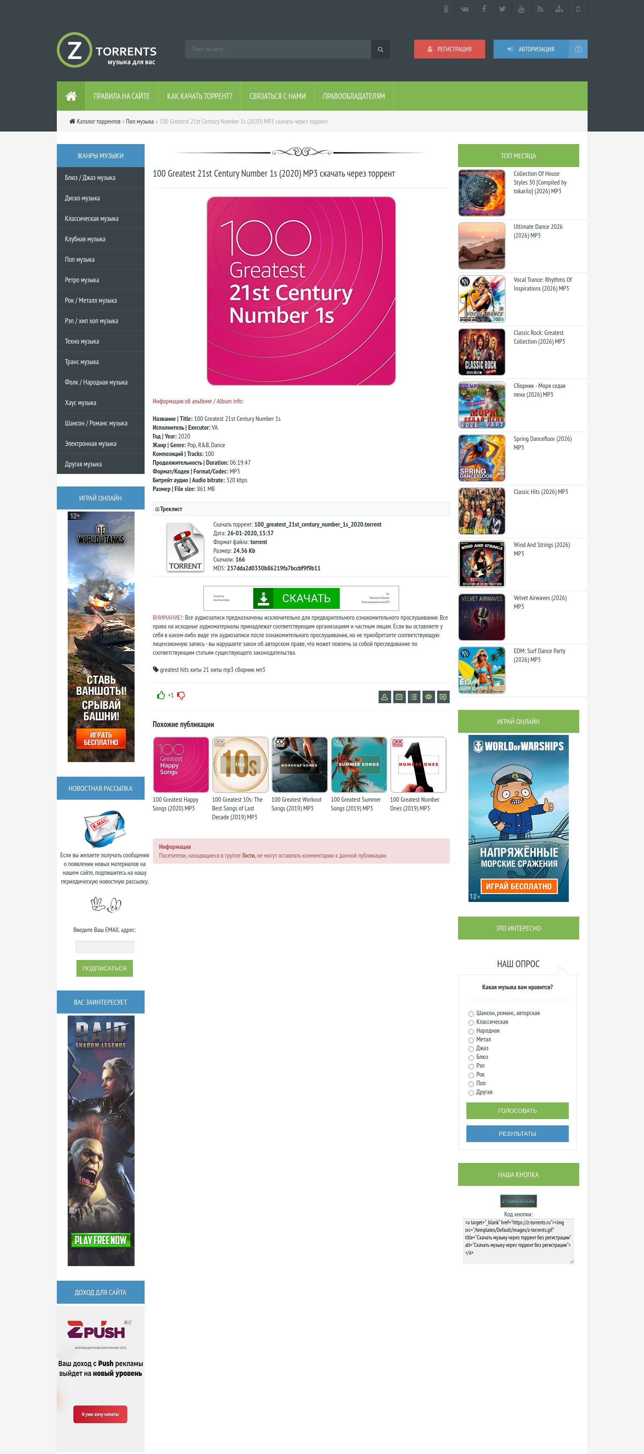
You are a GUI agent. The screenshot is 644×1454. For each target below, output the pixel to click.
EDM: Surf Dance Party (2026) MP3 (539, 655)
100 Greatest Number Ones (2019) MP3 (415, 803)
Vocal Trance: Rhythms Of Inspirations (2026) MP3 (543, 283)
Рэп (480, 1065)
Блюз (482, 1056)
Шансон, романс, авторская (507, 1012)
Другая (484, 1091)
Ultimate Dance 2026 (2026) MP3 (538, 230)
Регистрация (450, 49)
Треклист (171, 508)
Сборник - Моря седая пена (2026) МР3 (540, 389)
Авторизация (530, 49)
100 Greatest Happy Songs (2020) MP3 (176, 803)
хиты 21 (199, 669)
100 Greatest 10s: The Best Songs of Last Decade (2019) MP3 (237, 808)
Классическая (492, 1021)
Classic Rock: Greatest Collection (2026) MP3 (539, 336)
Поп (480, 1083)
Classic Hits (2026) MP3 (541, 491)
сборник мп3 (250, 669)
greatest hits (174, 669)
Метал (483, 1039)
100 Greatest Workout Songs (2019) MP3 (297, 803)
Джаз (482, 1048)
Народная (487, 1030)
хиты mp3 (222, 669)
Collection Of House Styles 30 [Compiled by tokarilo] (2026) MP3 (540, 182)
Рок (480, 1074)
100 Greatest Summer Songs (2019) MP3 (356, 803)
